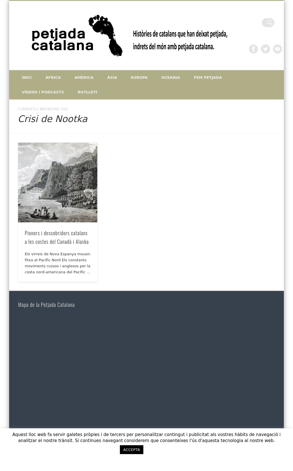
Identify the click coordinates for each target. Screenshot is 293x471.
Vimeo (277, 49)
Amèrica (83, 77)
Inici (27, 77)
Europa (139, 77)
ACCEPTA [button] (131, 450)
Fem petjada (208, 77)
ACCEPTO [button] (164, 449)
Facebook (253, 49)
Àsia (112, 77)
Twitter (265, 49)
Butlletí (87, 92)
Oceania (170, 77)
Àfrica (53, 77)
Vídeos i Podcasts (43, 92)
